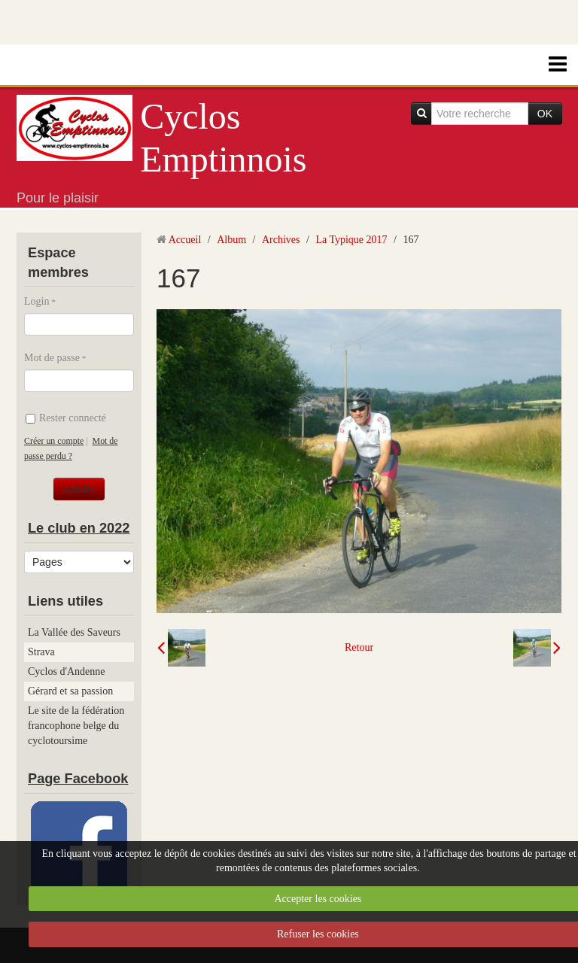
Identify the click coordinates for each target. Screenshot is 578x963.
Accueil (185, 239)
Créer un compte (54, 441)
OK (544, 114)
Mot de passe (52, 357)
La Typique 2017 (351, 239)
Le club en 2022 (78, 528)
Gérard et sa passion (70, 691)
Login (36, 301)
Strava (41, 652)
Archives (281, 239)
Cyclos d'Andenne (66, 671)
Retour (359, 647)
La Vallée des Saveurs (74, 632)
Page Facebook (78, 778)
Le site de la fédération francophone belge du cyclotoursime (76, 725)
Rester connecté (66, 418)
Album (231, 239)
